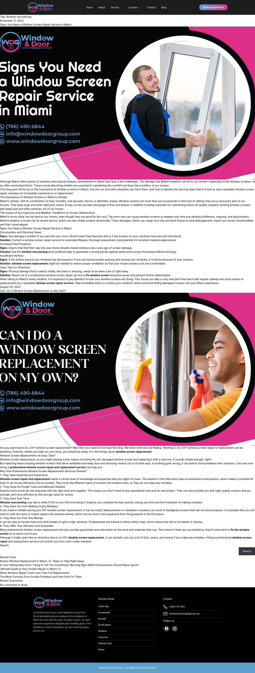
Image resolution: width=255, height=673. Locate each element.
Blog (163, 7)
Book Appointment (213, 7)
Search (4, 545)
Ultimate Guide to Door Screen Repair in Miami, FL (30, 569)
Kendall (102, 618)
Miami (101, 649)
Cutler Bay (103, 606)
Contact (151, 7)
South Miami (104, 625)
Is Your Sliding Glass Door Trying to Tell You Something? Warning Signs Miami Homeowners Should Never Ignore (69, 565)
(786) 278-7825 (174, 607)
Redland (102, 631)
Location (134, 7)
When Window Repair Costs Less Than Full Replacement (34, 572)
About (102, 7)
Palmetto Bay (105, 643)
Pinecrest (103, 637)
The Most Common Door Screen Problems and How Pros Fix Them (41, 576)
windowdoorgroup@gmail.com (181, 614)
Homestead (104, 612)
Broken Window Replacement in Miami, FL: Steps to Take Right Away (42, 561)
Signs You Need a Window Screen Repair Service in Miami (35, 24)
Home (89, 7)
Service (117, 7)
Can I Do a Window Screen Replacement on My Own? (33, 290)
